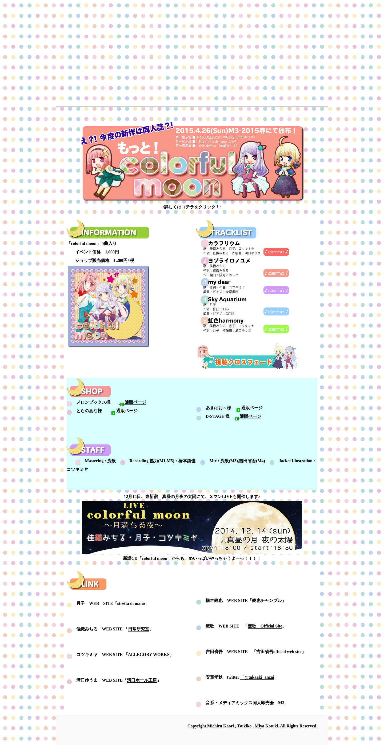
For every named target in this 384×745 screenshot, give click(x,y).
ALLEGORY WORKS (148, 654)
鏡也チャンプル (267, 600)
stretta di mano (131, 603)
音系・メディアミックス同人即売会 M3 (245, 703)
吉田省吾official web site (279, 651)
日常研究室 (138, 629)
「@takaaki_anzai (257, 677)
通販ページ (132, 402)
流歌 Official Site (265, 626)
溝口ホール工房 (142, 680)
